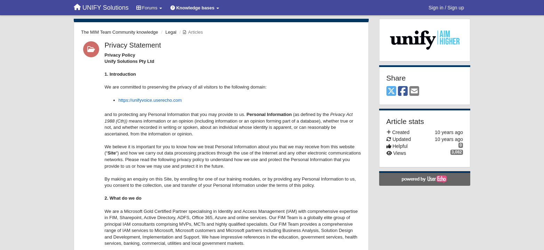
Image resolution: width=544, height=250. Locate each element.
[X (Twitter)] (391, 91)
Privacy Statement (133, 45)
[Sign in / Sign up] (446, 8)
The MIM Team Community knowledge (119, 32)
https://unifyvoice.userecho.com (150, 100)
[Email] (414, 91)
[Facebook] (403, 91)
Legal (170, 32)
